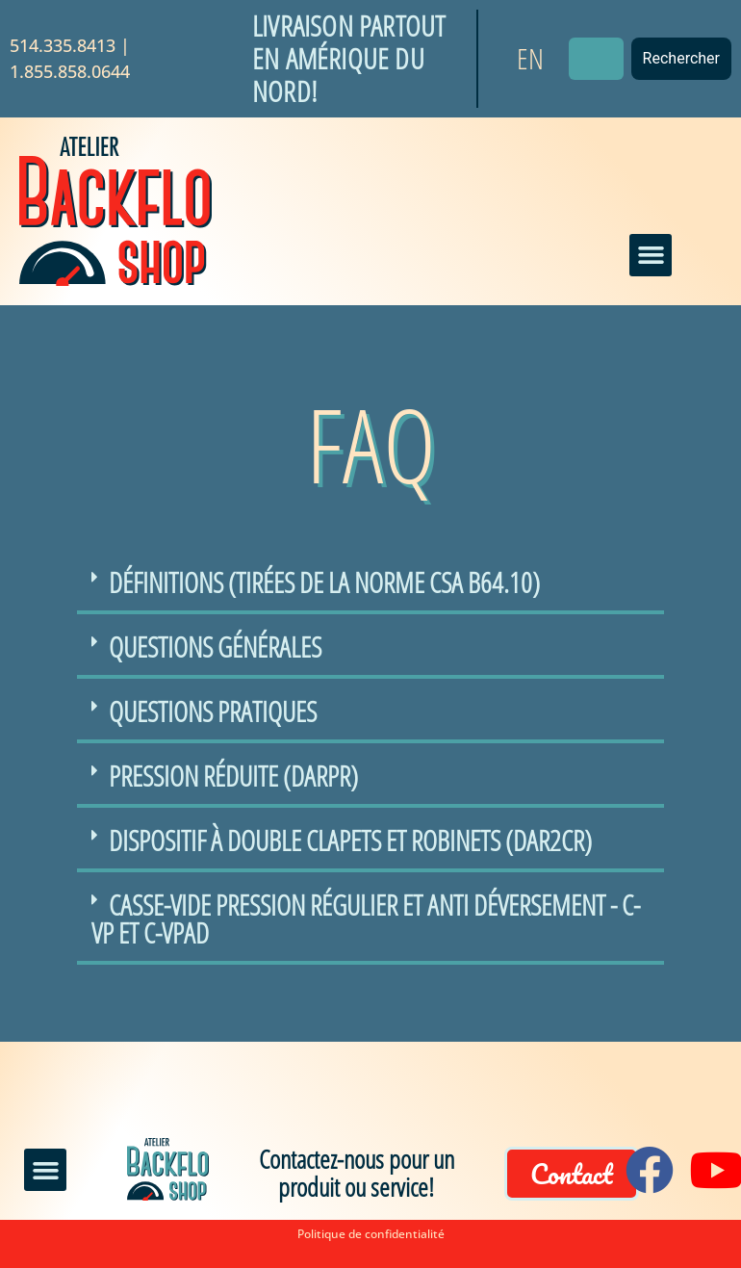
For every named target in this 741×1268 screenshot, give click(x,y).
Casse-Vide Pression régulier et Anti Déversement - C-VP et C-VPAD (365, 918)
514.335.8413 (62, 45)
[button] (650, 255)
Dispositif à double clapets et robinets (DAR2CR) (350, 840)
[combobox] (596, 59)
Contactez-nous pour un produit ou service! (356, 1172)
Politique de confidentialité (371, 1234)
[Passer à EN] (530, 58)
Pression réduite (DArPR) (233, 775)
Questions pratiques (213, 711)
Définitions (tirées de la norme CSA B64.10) (324, 582)
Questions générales (215, 646)
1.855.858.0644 (70, 71)
